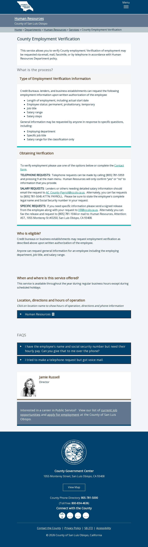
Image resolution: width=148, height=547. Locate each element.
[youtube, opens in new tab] (70, 515)
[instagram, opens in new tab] (86, 515)
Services (74, 29)
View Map (76, 487)
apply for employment (63, 415)
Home (18, 29)
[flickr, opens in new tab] (78, 515)
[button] (126, 6)
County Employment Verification (102, 29)
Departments (33, 29)
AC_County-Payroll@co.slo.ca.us (65, 192)
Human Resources (29, 18)
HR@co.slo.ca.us (88, 210)
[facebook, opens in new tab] (62, 515)
